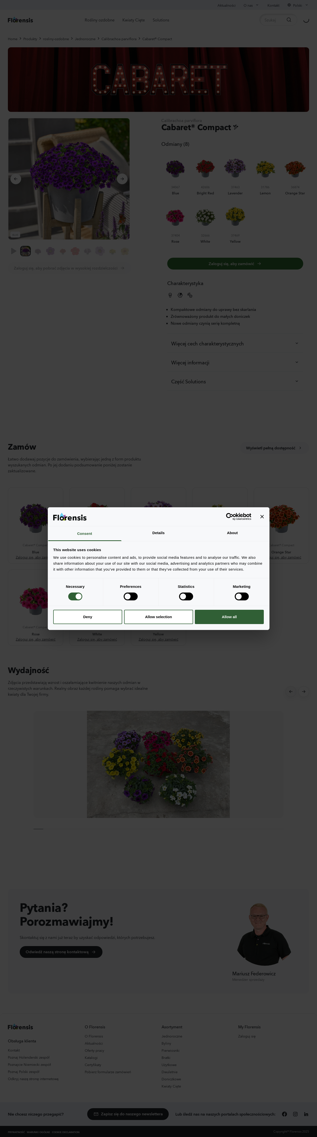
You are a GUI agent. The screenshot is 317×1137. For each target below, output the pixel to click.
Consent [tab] (84, 533)
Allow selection (158, 617)
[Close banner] (262, 516)
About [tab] (232, 533)
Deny (87, 617)
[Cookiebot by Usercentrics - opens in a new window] (229, 516)
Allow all (229, 617)
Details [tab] (158, 533)
